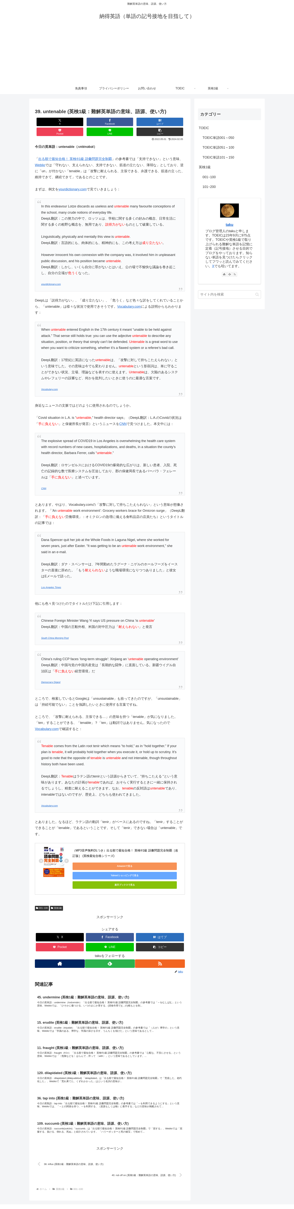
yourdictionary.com (72, 179)
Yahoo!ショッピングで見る (125, 856)
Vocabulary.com (129, 297)
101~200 (209, 187)
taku (229, 225)
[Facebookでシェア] (72, 122)
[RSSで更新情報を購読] (160, 940)
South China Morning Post (55, 628)
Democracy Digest (50, 672)
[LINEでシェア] (147, 122)
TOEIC (204, 128)
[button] (172, 122)
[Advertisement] (147, 54)
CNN (123, 414)
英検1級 (56, 884)
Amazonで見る (89, 856)
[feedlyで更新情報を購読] (109, 940)
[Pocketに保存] (122, 122)
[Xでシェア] (47, 122)
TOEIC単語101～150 (218, 157)
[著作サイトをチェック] (59, 940)
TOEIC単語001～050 (218, 138)
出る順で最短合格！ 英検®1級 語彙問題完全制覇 (75, 149)
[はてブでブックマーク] (97, 122)
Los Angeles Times (51, 577)
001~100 (42, 884)
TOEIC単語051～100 (218, 147)
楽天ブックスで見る (161, 856)
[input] (229, 294)
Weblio (40, 155)
